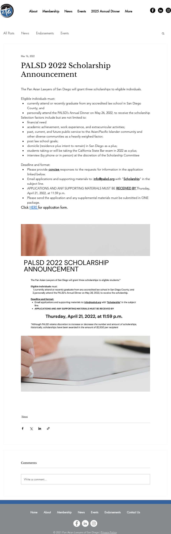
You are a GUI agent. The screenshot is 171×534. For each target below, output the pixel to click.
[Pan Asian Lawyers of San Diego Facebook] (76, 523)
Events (65, 33)
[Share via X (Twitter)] (31, 428)
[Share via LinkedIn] (39, 428)
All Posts (8, 33)
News (25, 33)
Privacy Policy (109, 532)
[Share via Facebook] (22, 428)
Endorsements (45, 33)
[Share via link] (48, 428)
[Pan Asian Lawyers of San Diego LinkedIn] (85, 523)
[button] (163, 33)
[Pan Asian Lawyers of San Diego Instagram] (93, 523)
